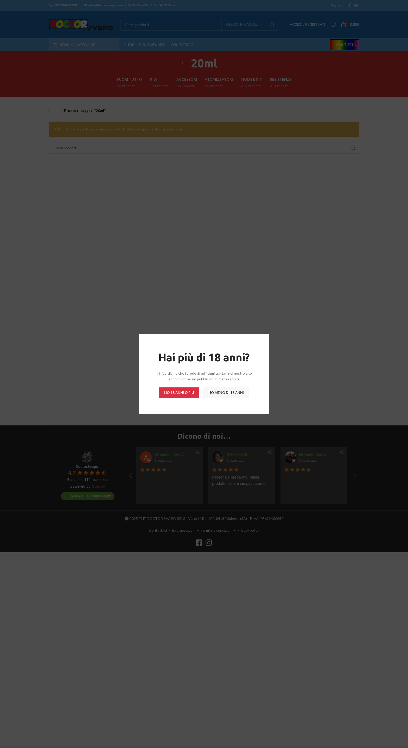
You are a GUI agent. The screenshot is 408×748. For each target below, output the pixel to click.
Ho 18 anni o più (179, 392)
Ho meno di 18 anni (226, 392)
